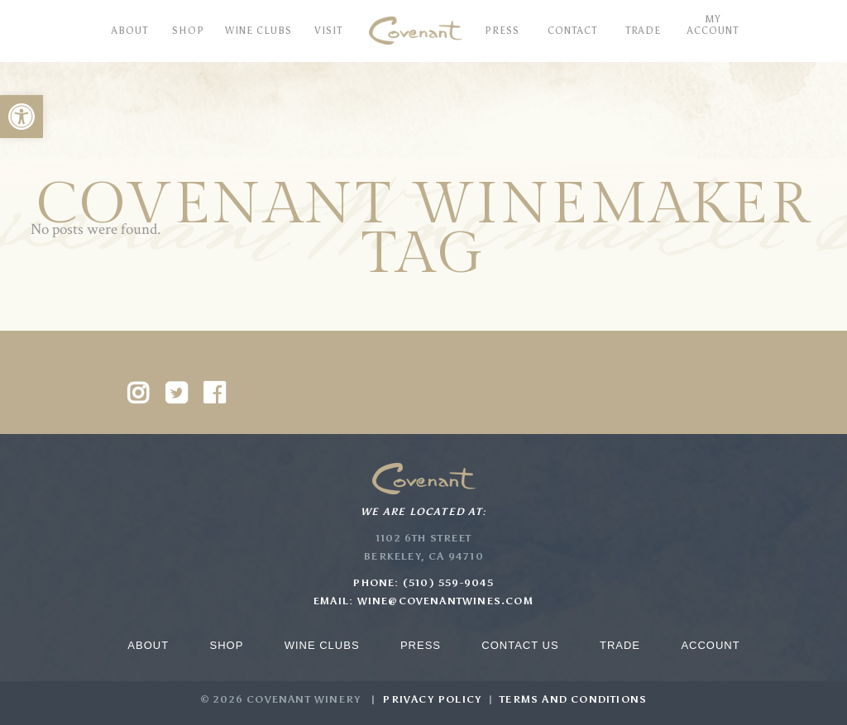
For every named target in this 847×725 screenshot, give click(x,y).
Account (710, 645)
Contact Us (519, 645)
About (148, 645)
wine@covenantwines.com (445, 601)
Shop (226, 645)
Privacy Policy (431, 699)
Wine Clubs (322, 645)
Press (420, 645)
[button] (21, 116)
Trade (620, 645)
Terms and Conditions (573, 699)
